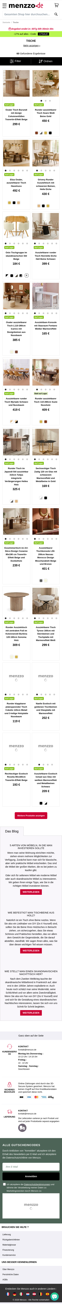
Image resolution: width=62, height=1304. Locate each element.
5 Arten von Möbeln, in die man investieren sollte (31, 846)
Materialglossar (9, 1245)
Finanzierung (8, 1250)
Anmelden (31, 1176)
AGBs (5, 1279)
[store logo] (30, 5)
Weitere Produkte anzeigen (31, 815)
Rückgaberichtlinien (11, 1240)
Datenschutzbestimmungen (37, 1184)
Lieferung (6, 1234)
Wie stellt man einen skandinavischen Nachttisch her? (30, 972)
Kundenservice (9, 1255)
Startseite (6, 22)
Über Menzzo (8, 1269)
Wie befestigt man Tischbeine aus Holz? (31, 914)
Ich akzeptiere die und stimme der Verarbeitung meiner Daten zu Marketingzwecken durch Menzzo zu (28, 1187)
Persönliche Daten (10, 1274)
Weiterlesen (31, 892)
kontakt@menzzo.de (27, 1114)
